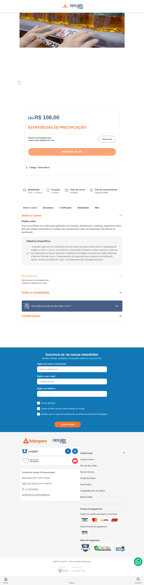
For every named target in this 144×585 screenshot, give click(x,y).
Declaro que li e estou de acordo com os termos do (74, 414)
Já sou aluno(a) (48, 403)
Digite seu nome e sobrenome (51, 364)
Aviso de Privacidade (97, 414)
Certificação (65, 208)
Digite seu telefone (46, 388)
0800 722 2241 (29, 483)
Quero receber (68, 424)
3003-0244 (27, 478)
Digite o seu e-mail (46, 376)
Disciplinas (48, 208)
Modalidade (83, 208)
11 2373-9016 (30, 489)
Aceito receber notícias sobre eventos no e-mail (62, 408)
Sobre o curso (30, 208)
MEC (97, 208)
